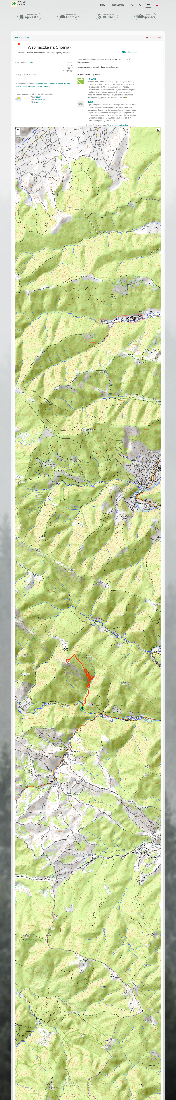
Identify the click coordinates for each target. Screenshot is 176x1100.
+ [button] (18, 129)
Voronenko (39, 102)
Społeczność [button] (119, 5)
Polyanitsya (40, 99)
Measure (158, 129)
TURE (90, 102)
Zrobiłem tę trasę (130, 52)
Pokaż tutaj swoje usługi (118, 125)
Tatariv (30, 63)
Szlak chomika (44, 86)
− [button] (18, 133)
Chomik (34, 74)
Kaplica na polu (41, 84)
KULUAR (92, 79)
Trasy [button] (103, 5)
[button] (157, 5)
